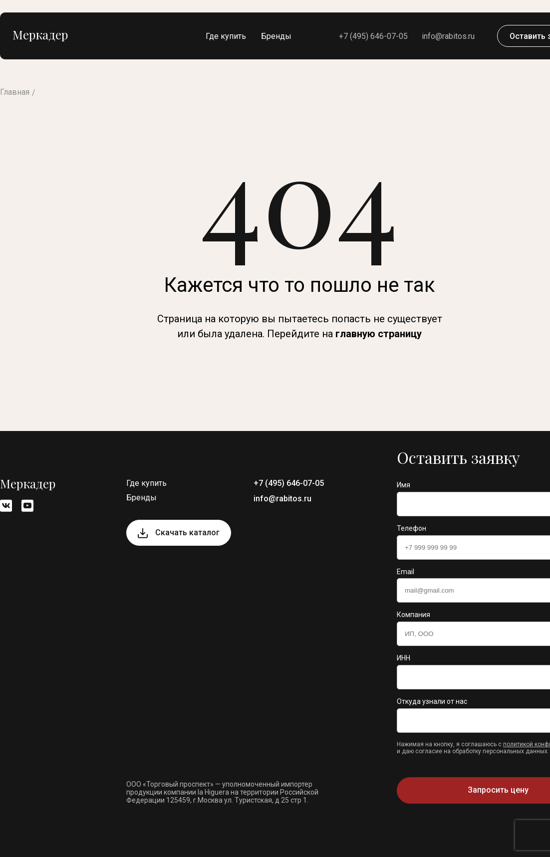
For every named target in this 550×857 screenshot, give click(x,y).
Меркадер (40, 34)
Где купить (226, 36)
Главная (14, 92)
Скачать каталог (187, 532)
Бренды (276, 36)
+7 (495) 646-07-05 (373, 36)
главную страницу (378, 334)
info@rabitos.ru (448, 36)
